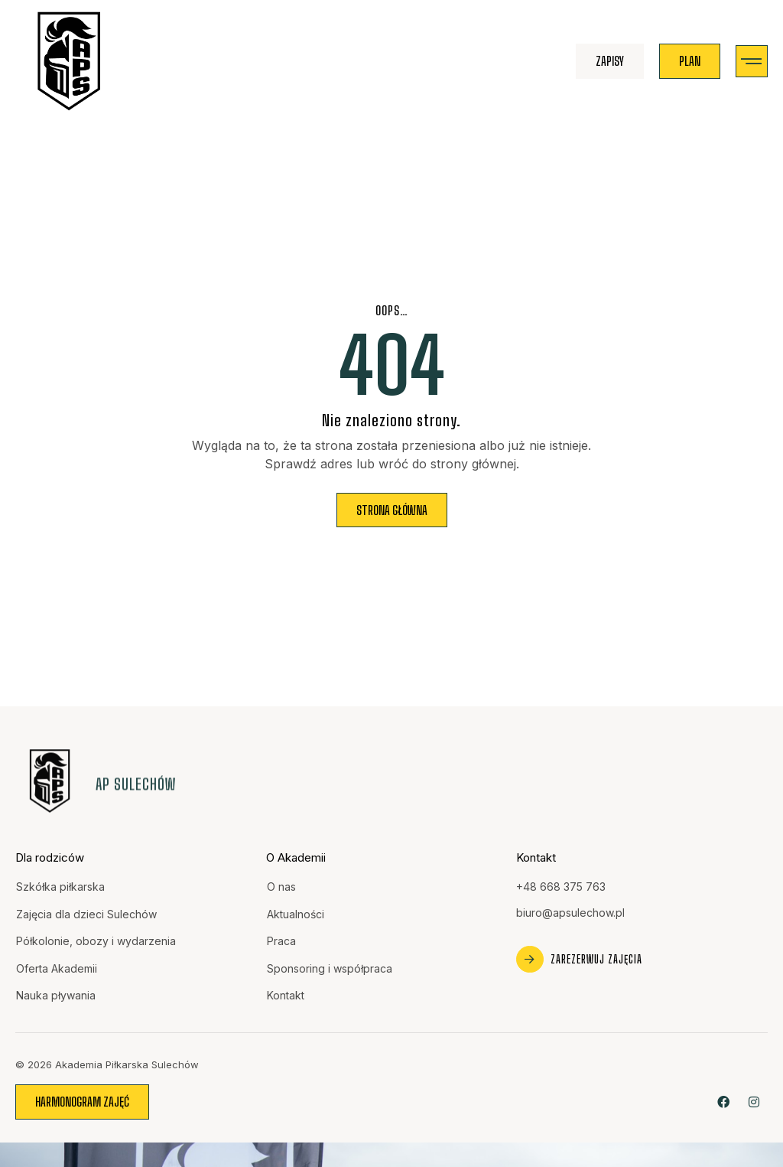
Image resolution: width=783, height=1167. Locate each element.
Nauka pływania (56, 995)
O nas (281, 886)
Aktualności (295, 914)
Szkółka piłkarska (60, 886)
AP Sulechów (136, 784)
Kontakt (285, 995)
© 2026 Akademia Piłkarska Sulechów (107, 1064)
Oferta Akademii (56, 968)
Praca (281, 940)
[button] (752, 61)
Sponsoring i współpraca (329, 968)
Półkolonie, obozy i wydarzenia (96, 940)
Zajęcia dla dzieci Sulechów (86, 914)
